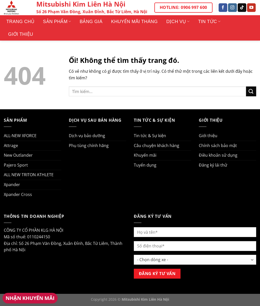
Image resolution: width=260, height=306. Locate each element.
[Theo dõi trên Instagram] (232, 7)
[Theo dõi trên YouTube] (251, 7)
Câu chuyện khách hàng (156, 145)
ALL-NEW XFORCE (20, 135)
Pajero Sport (16, 165)
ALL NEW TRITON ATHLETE (29, 174)
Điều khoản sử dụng (218, 155)
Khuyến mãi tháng (134, 21)
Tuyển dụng (145, 165)
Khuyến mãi (145, 155)
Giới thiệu (20, 34)
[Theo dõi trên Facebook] (223, 7)
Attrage (11, 145)
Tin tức (209, 21)
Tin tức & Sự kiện (150, 135)
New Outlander (18, 155)
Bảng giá (91, 21)
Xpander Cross (18, 194)
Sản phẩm (57, 21)
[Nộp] (251, 91)
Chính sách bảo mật (218, 145)
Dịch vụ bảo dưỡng (87, 135)
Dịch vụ (177, 21)
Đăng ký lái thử (213, 165)
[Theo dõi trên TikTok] (242, 7)
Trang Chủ (20, 21)
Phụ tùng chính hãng (89, 145)
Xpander (12, 184)
